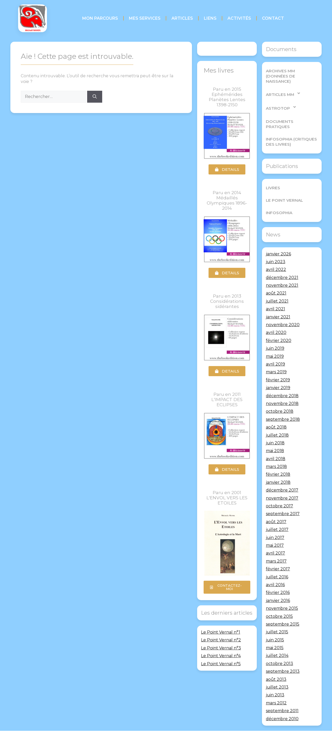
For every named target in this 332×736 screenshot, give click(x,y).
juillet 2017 (277, 519)
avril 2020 (276, 322)
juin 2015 (275, 629)
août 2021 (276, 282)
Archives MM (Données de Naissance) (291, 73)
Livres (273, 177)
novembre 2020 (283, 314)
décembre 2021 (282, 266)
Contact (273, 18)
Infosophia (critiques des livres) (290, 131)
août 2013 (276, 668)
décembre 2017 (282, 479)
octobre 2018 (279, 400)
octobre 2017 (279, 495)
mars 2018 (276, 456)
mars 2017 (276, 550)
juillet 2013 (277, 676)
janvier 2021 (278, 306)
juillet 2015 (277, 621)
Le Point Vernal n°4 (221, 655)
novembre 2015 (282, 597)
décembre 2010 (282, 708)
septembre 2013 (283, 660)
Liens (210, 18)
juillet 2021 (277, 290)
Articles (182, 18)
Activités (239, 18)
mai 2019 (275, 345)
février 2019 (278, 369)
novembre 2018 (282, 392)
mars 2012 (276, 692)
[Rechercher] (94, 97)
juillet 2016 (277, 566)
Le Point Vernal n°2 (221, 639)
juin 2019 (275, 337)
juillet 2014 (277, 645)
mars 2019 (276, 361)
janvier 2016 (278, 589)
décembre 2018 (282, 385)
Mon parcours (100, 18)
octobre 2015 (279, 605)
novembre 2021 (282, 274)
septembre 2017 (283, 503)
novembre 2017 (282, 487)
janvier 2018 (278, 471)
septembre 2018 (283, 408)
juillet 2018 (277, 424)
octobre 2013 (279, 652)
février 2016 (278, 582)
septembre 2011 (282, 700)
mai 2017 (275, 534)
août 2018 (276, 416)
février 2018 (278, 463)
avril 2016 (275, 574)
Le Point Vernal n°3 (221, 648)
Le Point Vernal (284, 189)
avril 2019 (275, 353)
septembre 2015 (282, 613)
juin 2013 (275, 684)
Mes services (145, 18)
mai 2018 (275, 440)
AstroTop (281, 101)
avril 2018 (275, 448)
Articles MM (283, 88)
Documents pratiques (291, 116)
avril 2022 (276, 259)
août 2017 (276, 511)
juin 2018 (275, 432)
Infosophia (278, 202)
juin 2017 (275, 526)
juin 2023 (275, 251)
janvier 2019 (278, 377)
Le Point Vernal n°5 (221, 663)
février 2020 (278, 329)
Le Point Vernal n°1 (220, 632)
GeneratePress (202, 728)
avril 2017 (275, 542)
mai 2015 (274, 637)
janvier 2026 (278, 243)
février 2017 (278, 558)
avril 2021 (275, 298)
